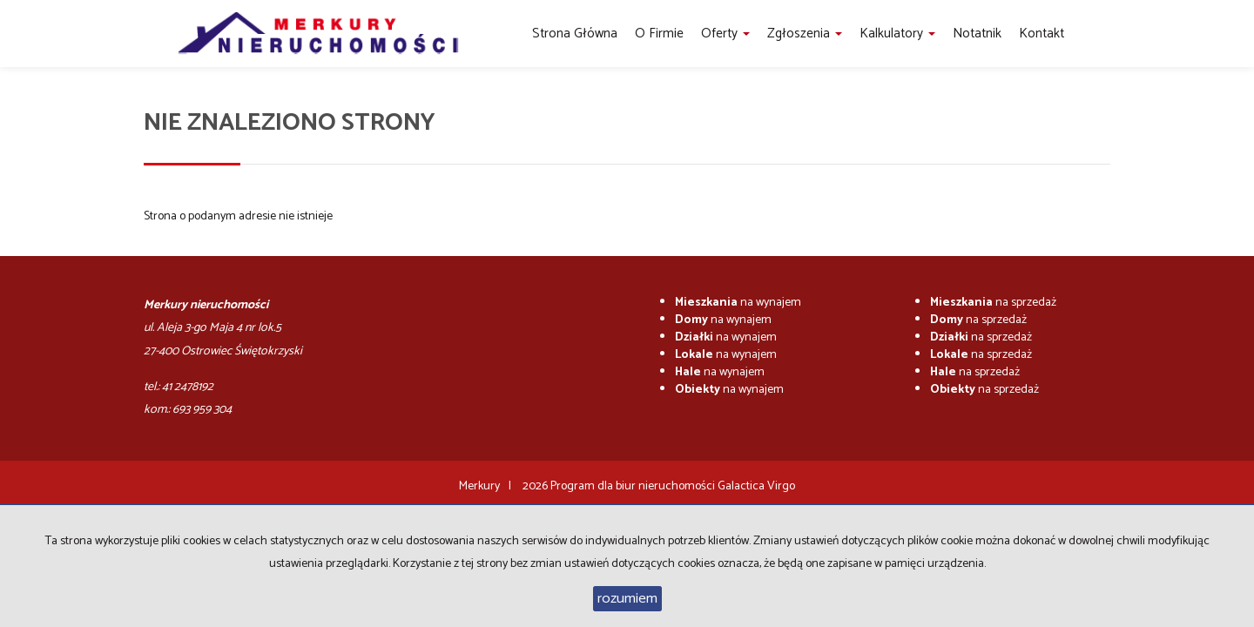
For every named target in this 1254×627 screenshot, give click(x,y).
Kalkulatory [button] (897, 33)
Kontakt (1041, 33)
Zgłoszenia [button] (804, 33)
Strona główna (574, 33)
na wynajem (738, 303)
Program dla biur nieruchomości (634, 486)
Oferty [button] (725, 33)
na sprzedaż (993, 303)
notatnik (977, 33)
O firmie (659, 33)
